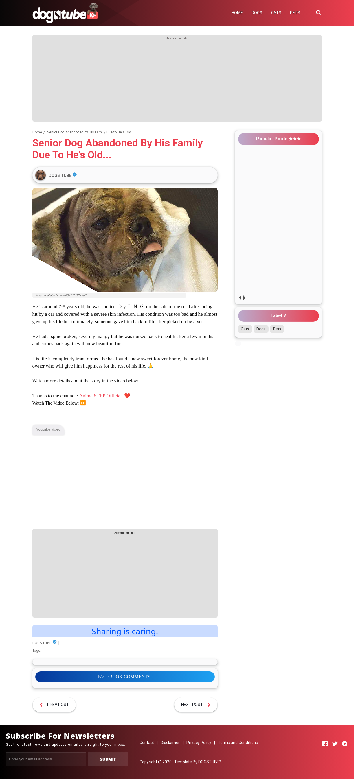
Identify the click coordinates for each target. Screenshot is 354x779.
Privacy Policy (198, 742)
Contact (147, 742)
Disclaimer (170, 742)
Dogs (261, 329)
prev (240, 297)
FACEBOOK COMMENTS (124, 676)
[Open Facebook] (325, 743)
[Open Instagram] (344, 743)
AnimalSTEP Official (101, 395)
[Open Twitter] (334, 743)
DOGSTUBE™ (210, 762)
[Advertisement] (177, 81)
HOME (237, 12)
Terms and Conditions (238, 742)
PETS (295, 12)
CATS (276, 12)
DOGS (257, 12)
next (244, 297)
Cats (245, 329)
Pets (277, 329)
